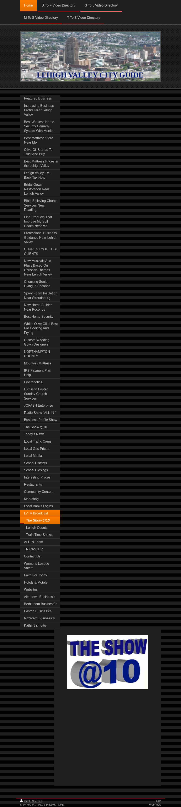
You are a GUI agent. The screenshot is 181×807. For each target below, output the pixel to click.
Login (158, 800)
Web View (155, 804)
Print (25, 801)
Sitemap (37, 801)
